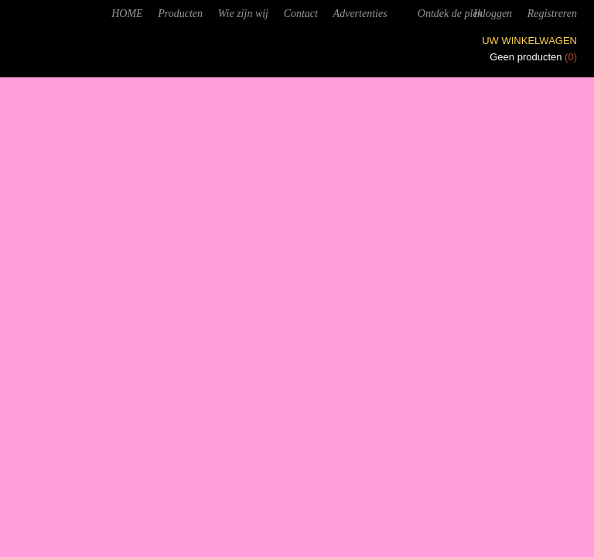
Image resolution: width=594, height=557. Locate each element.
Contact (301, 13)
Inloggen (492, 13)
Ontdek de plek (450, 13)
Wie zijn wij (243, 13)
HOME (126, 13)
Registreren (552, 13)
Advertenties (360, 13)
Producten (180, 13)
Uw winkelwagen (529, 40)
